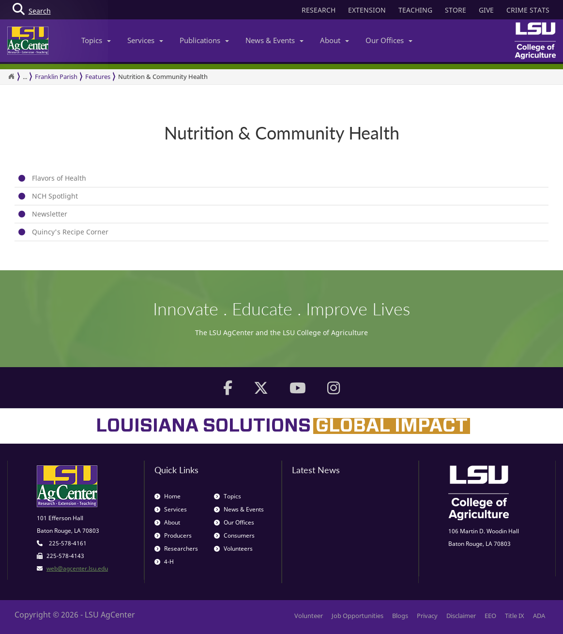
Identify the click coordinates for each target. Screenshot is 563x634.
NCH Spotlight (55, 196)
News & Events (274, 40)
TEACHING (415, 10)
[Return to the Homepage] (11, 76)
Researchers (176, 548)
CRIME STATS (527, 10)
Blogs (400, 615)
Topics (96, 40)
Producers (173, 535)
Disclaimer (461, 615)
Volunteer (308, 615)
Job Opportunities (357, 615)
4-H (164, 561)
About (334, 40)
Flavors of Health (59, 178)
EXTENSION (367, 10)
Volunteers (233, 548)
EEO (490, 615)
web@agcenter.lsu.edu (77, 568)
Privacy (427, 615)
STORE (455, 10)
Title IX (514, 615)
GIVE (486, 10)
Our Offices (388, 40)
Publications (204, 40)
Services (145, 40)
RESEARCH (318, 10)
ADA (539, 615)
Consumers (234, 535)
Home (167, 496)
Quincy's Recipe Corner (70, 231)
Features (97, 76)
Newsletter (49, 213)
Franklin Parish (56, 76)
